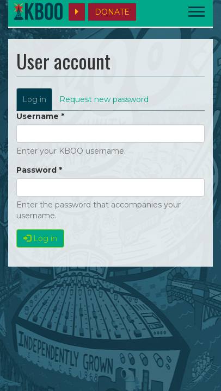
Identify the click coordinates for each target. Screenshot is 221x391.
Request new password (104, 99)
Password (39, 170)
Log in (37, 102)
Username (40, 116)
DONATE (112, 12)
